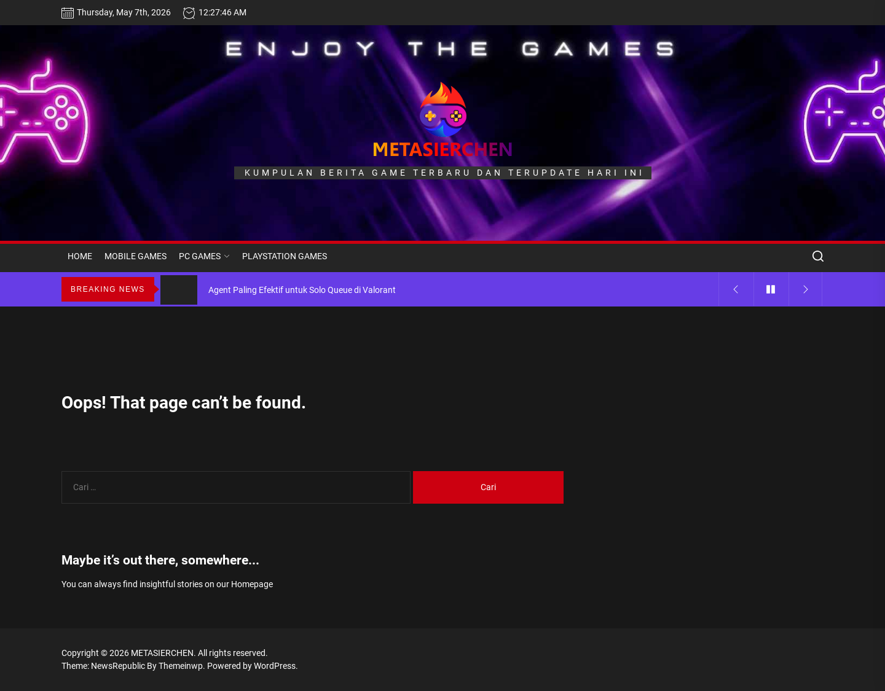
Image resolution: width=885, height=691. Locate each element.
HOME (80, 256)
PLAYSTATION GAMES (284, 256)
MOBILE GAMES (135, 256)
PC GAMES (204, 256)
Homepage (252, 584)
